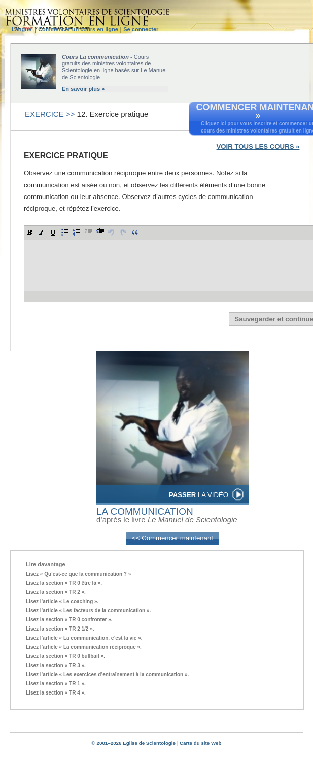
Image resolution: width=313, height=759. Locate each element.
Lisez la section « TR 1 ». (56, 683)
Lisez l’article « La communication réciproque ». (84, 647)
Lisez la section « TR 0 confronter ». (69, 619)
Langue (23, 29)
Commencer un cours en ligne (78, 29)
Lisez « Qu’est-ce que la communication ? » (78, 574)
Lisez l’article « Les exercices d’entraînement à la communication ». (107, 674)
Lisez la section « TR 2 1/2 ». (60, 629)
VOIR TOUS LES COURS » (258, 146)
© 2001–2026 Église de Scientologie (134, 743)
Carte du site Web (200, 743)
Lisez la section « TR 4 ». (56, 693)
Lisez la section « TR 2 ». (56, 592)
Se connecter (140, 29)
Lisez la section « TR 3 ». (56, 665)
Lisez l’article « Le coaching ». (62, 601)
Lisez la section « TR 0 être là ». (64, 583)
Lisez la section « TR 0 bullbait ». (65, 656)
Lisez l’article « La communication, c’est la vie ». (84, 638)
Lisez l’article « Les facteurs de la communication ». (88, 610)
